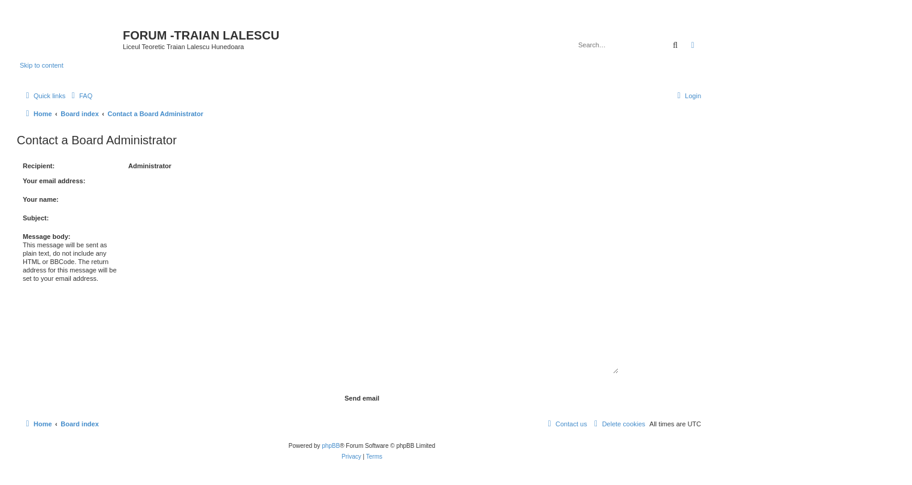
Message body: (46, 236)
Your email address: (54, 180)
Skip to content (42, 65)
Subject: (36, 218)
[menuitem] (80, 95)
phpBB (331, 445)
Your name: (41, 199)
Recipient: (39, 165)
